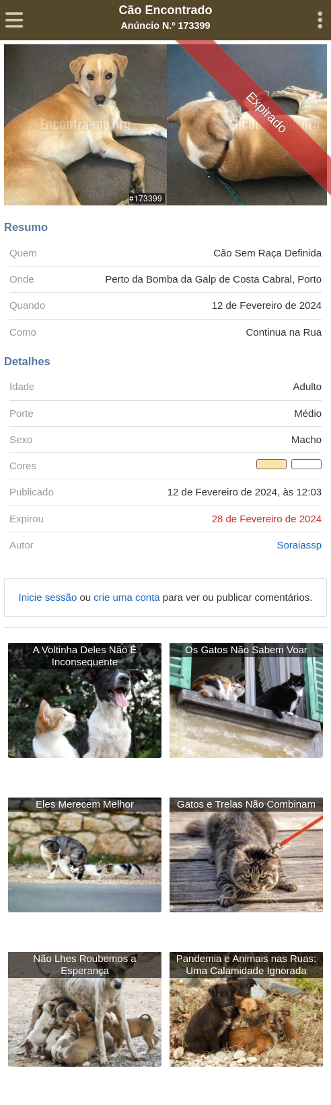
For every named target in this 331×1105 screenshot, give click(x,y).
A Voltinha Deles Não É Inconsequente (84, 655)
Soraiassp (299, 544)
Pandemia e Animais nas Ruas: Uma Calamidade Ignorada (246, 964)
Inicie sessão (49, 597)
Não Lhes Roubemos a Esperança (84, 964)
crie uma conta (128, 597)
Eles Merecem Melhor (85, 804)
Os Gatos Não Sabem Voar (246, 649)
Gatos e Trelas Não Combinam (246, 804)
